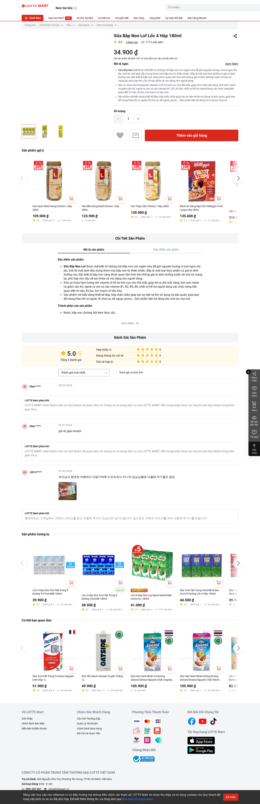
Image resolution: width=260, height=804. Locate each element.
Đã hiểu (231, 797)
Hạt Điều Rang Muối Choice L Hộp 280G (103, 208)
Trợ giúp (254, 434)
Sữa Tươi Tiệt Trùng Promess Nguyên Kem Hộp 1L (51, 680)
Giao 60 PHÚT (60, 18)
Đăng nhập (254, 376)
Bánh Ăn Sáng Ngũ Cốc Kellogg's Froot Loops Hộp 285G (201, 208)
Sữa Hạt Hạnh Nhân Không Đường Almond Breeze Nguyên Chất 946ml (199, 680)
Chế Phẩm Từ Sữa (49, 25)
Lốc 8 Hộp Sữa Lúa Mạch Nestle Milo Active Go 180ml (151, 598)
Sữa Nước (84, 25)
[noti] (226, 6)
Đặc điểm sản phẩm (166, 250)
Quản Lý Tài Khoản (87, 726)
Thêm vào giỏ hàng (191, 135)
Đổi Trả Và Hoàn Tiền (88, 735)
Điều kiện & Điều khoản (34, 731)
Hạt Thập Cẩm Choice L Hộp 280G (149, 208)
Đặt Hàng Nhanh (197, 18)
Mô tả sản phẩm (93, 250)
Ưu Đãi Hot (104, 18)
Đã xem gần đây (254, 420)
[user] (218, 6)
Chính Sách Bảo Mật (33, 726)
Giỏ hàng (254, 406)
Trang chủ (30, 25)
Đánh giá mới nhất (73, 373)
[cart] (210, 6)
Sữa (69, 25)
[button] (234, 7)
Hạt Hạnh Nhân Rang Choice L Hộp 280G (51, 208)
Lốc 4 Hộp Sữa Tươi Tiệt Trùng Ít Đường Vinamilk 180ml (102, 598)
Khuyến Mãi (122, 18)
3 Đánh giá (133, 42)
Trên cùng (254, 448)
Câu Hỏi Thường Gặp (88, 721)
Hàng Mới (155, 18)
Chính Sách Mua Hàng (89, 731)
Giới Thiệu (27, 721)
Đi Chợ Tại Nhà (85, 18)
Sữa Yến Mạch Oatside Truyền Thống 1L (101, 680)
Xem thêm (231, 64)
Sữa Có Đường (105, 25)
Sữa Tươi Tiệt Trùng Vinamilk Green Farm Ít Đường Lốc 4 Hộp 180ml (200, 593)
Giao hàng (254, 391)
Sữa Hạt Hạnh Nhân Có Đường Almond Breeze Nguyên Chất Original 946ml (150, 680)
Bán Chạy (139, 18)
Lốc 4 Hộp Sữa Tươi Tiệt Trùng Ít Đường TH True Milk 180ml (53, 593)
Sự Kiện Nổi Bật (174, 18)
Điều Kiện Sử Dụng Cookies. (140, 799)
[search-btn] (192, 7)
